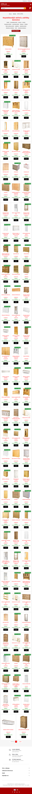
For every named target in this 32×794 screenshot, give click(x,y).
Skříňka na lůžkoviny (5, 478)
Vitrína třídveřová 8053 (16, 273)
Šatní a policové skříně (10, 25)
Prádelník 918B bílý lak (26, 499)
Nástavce (22, 23)
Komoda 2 (26, 273)
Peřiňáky (26, 23)
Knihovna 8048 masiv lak (26, 519)
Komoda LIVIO (26, 171)
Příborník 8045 (26, 253)
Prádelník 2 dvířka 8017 (16, 519)
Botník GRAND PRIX (5, 130)
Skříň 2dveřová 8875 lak (5, 499)
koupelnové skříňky (7, 23)
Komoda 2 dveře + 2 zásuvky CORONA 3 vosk (16, 684)
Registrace (25, 1)
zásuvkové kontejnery (22, 27)
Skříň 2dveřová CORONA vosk (23, 729)
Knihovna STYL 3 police (16, 642)
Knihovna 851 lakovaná (6, 89)
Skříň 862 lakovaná (16, 89)
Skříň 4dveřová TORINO (16, 458)
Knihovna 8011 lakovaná (5, 294)
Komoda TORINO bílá (5, 458)
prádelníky (17, 25)
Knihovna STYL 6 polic (16, 69)
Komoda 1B (16, 171)
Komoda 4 (16, 662)
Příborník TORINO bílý (6, 314)
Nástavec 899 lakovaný (16, 294)
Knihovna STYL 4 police (16, 601)
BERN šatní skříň (6, 171)
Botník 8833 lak (16, 253)
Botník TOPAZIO (26, 355)
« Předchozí (12, 741)
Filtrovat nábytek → (16, 30)
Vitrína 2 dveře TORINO (6, 396)
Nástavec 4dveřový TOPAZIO (8, 729)
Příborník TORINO (8, 48)
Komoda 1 (16, 499)
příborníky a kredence (10, 27)
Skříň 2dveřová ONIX (16, 130)
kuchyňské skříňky (15, 23)
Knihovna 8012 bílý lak (26, 110)
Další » (20, 741)
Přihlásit (29, 1)
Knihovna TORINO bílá (26, 683)
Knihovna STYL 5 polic (26, 417)
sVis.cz (5, 4)
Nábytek (14, 13)
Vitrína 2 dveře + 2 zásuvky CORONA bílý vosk (6, 561)
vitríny (16, 27)
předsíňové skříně (23, 25)
